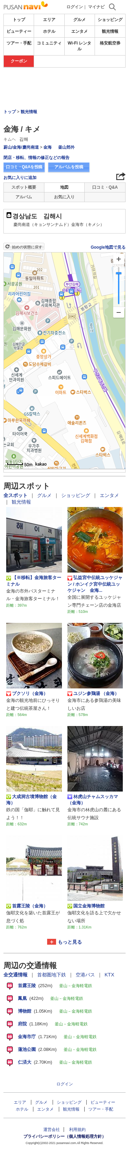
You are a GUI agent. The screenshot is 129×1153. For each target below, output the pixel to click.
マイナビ (96, 6)
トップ (19, 19)
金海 (48, 147)
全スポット (16, 495)
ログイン (74, 6)
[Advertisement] (65, 88)
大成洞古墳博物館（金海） (31, 799)
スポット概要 (23, 187)
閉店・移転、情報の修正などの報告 (36, 157)
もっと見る (70, 942)
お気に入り (64, 197)
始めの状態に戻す (27, 247)
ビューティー (19, 31)
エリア (49, 19)
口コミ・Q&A (105, 187)
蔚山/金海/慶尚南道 (21, 147)
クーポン (19, 61)
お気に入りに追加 (19, 177)
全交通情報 (16, 974)
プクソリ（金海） (27, 693)
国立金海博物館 (86, 906)
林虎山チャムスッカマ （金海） (92, 799)
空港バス (86, 974)
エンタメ (79, 31)
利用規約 (77, 1129)
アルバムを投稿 (68, 167)
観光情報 (110, 31)
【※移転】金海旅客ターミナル (33, 580)
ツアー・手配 (19, 43)
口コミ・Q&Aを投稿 (24, 167)
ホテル (49, 31)
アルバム (23, 197)
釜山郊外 (66, 147)
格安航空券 (110, 43)
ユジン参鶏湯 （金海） (93, 693)
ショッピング (110, 19)
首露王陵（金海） (27, 906)
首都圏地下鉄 (52, 974)
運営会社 (51, 1129)
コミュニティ (49, 43)
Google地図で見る (108, 247)
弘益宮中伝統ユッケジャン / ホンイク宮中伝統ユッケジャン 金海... (94, 584)
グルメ (79, 19)
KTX (109, 974)
